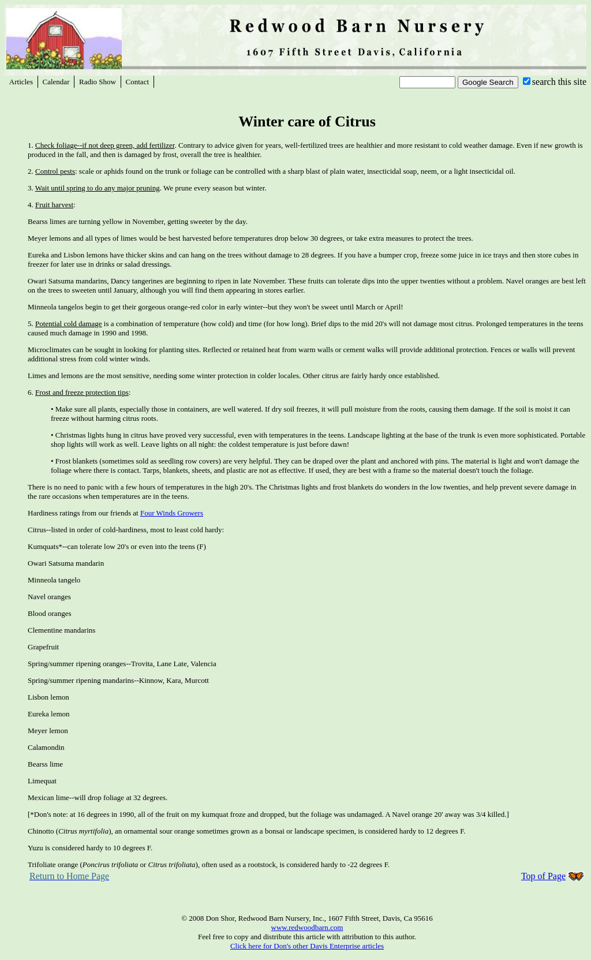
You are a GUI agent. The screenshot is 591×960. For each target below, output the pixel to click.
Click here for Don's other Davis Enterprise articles (307, 946)
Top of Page (543, 876)
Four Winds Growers (171, 513)
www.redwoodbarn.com (307, 927)
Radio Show (97, 81)
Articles (21, 81)
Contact (137, 81)
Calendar (56, 81)
